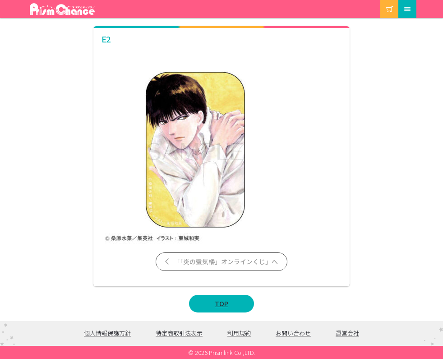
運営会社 (347, 333)
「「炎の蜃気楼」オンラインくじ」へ (221, 261)
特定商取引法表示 (179, 333)
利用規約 (239, 333)
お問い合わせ (293, 333)
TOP (221, 303)
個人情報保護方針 (107, 333)
